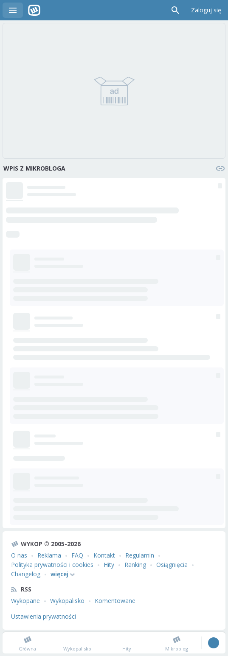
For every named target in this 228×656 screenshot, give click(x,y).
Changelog (25, 574)
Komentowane (115, 601)
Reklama (49, 555)
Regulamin (139, 555)
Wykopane (25, 601)
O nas (19, 555)
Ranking (135, 565)
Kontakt (104, 555)
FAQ (77, 555)
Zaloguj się (206, 10)
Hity (109, 565)
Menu (13, 10)
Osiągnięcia (172, 565)
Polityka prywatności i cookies (52, 565)
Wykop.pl (34, 10)
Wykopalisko (67, 601)
